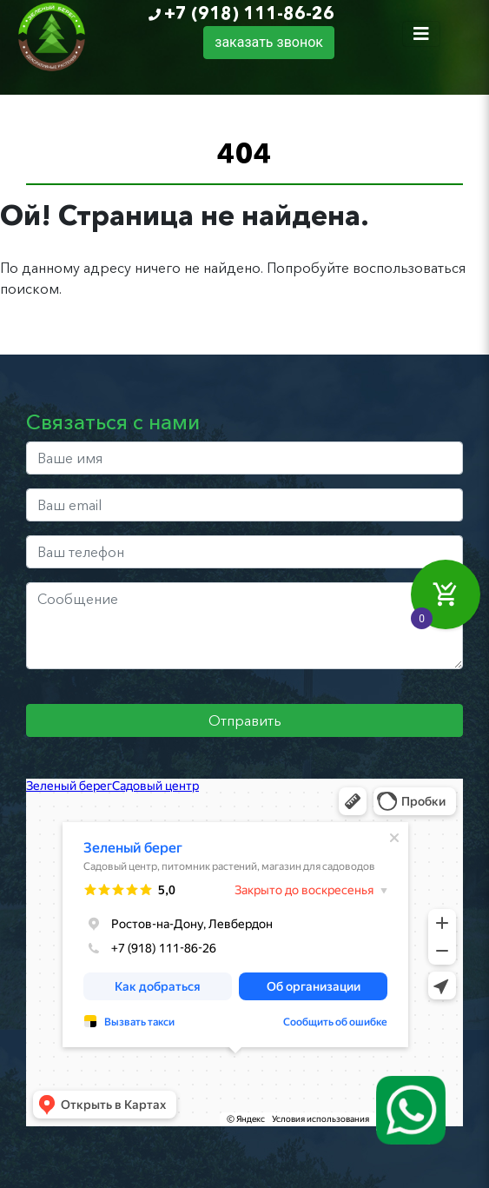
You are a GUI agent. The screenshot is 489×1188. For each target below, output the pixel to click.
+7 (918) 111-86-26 (249, 13)
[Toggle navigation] (421, 34)
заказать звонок (269, 42)
